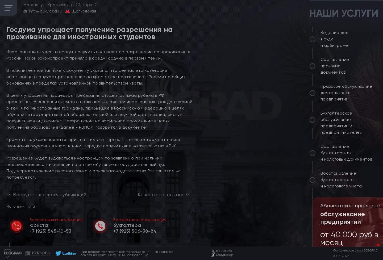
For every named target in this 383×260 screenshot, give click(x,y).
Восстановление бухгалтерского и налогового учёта (341, 179)
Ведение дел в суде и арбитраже (334, 39)
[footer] (65, 253)
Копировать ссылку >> (164, 194)
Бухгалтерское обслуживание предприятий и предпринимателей (341, 123)
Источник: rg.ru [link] (20, 206)
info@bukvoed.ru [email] (45, 11)
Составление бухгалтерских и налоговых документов (346, 153)
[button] (374, 245)
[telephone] (50, 231)
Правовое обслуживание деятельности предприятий (346, 93)
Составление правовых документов (334, 66)
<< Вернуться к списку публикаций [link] (46, 194)
